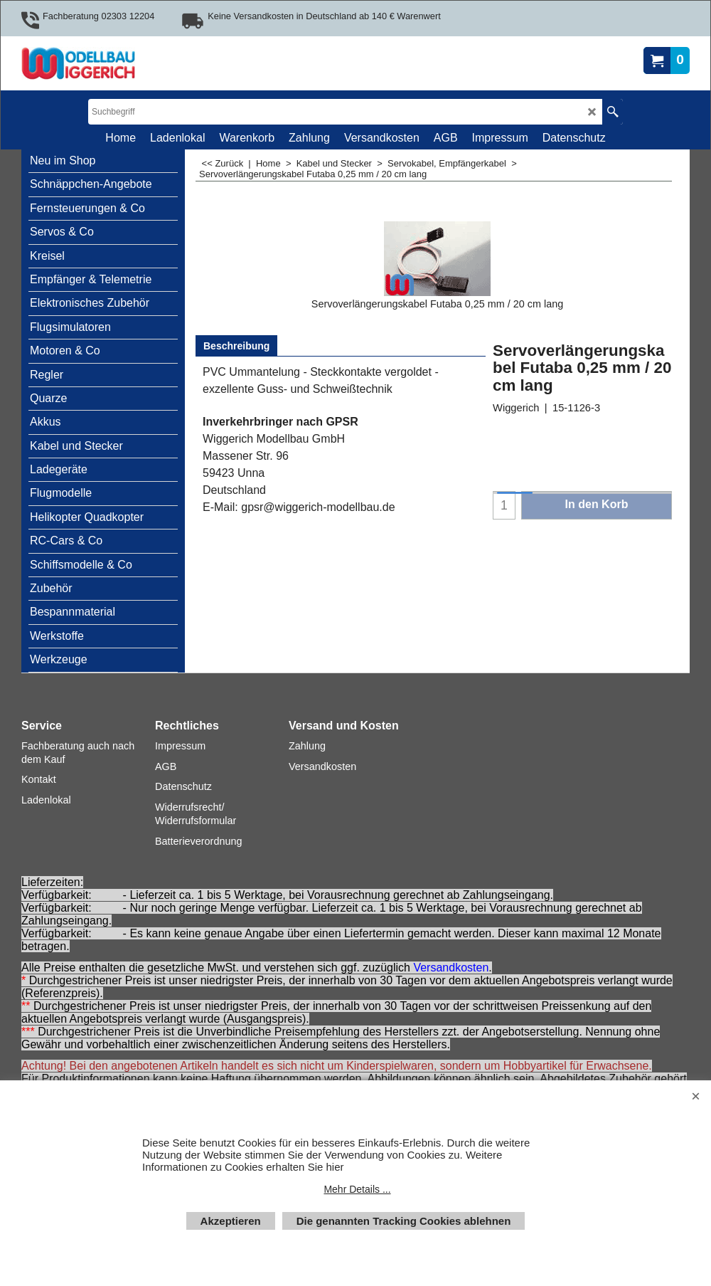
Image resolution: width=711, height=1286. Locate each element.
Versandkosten (450, 967)
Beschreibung (236, 346)
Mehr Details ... (357, 1189)
